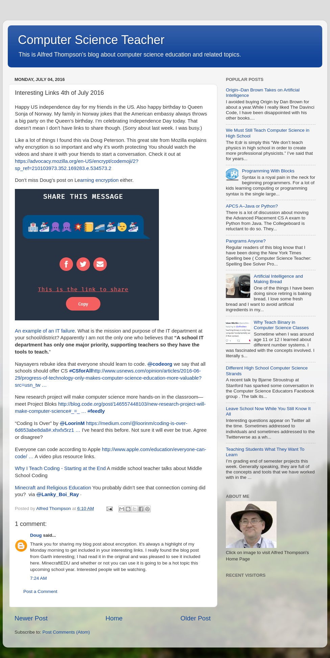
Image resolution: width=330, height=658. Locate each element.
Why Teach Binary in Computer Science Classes (281, 325)
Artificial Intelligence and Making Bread (278, 279)
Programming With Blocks (268, 170)
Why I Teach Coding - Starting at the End (60, 468)
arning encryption (99, 180)
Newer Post (31, 618)
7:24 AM (38, 578)
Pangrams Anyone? (246, 240)
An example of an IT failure (45, 331)
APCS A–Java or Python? (252, 206)
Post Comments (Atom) (66, 632)
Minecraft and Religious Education (53, 487)
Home (113, 618)
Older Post (196, 618)
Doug (36, 535)
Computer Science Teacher (91, 40)
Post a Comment (40, 591)
